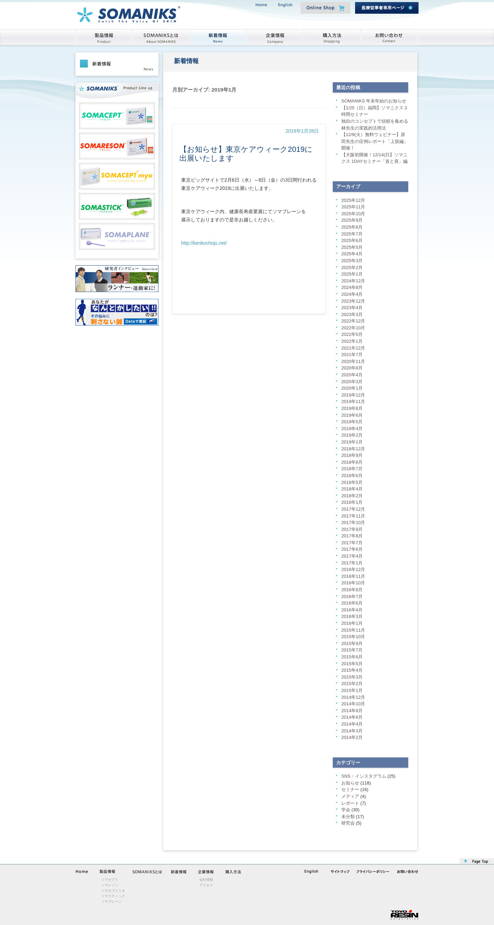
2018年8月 (352, 462)
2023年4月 (352, 307)
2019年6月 (352, 415)
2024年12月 (353, 280)
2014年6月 (352, 717)
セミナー (350, 789)
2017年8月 (352, 535)
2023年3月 (352, 314)
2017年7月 (352, 542)
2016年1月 (352, 623)
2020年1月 (352, 388)
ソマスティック (113, 896)
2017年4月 (352, 556)
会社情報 (206, 879)
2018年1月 (352, 502)
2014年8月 (352, 710)
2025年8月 (352, 227)
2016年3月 (352, 616)
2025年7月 (352, 233)
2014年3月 (352, 730)
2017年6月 (352, 549)
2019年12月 (353, 395)
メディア (350, 796)
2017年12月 (353, 509)
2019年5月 (352, 421)
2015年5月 (352, 663)
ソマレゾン (109, 885)
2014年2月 (352, 737)
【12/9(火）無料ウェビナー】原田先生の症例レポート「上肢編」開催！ (374, 141)
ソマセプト (109, 879)
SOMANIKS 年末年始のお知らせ (373, 101)
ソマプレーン (111, 901)
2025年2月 (352, 267)
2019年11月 (353, 401)
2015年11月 (353, 630)
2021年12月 (353, 348)
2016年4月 (352, 609)
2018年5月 (352, 482)
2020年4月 (352, 374)
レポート (350, 803)
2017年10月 (353, 522)
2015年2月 (352, 683)
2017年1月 (352, 562)
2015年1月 (352, 690)
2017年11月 (353, 516)
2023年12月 (353, 301)
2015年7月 (352, 650)
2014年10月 (353, 703)
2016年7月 (352, 596)
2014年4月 (352, 724)
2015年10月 (353, 636)
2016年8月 (352, 589)
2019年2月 (352, 435)
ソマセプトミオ (113, 890)
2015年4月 (352, 670)
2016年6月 (352, 603)
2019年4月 (352, 428)
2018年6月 (352, 475)
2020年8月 (352, 367)
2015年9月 (352, 643)
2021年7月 (352, 354)
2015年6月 (352, 656)
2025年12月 (353, 200)
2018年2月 (352, 495)
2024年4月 (352, 294)
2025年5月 (352, 247)
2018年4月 (352, 488)
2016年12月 (353, 569)
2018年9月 (352, 455)
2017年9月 (352, 529)
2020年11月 (353, 361)
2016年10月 (353, 582)
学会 (345, 809)
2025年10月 (353, 213)
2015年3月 (352, 677)
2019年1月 (352, 442)
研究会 (348, 823)
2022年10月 (353, 327)
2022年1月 (352, 341)
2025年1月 (352, 274)
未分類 (348, 816)
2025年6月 (352, 240)
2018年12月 (353, 448)
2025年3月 (352, 260)
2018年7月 (352, 468)
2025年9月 (352, 220)
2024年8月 (352, 287)
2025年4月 (352, 253)
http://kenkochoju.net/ (204, 243)
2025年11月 (353, 206)
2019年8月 (352, 408)
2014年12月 (353, 697)
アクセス (206, 885)
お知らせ (350, 783)
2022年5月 (352, 334)
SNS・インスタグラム (363, 776)
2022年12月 (353, 321)
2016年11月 (353, 576)
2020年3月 (352, 381)
